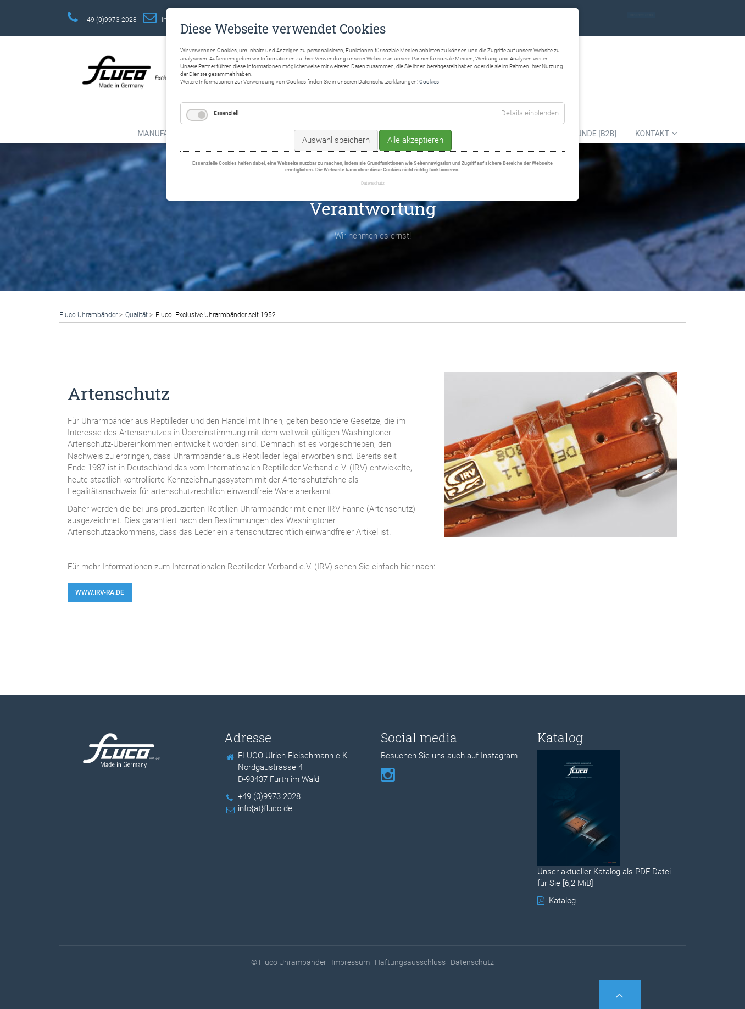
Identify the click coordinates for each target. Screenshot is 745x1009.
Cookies (429, 82)
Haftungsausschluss (410, 962)
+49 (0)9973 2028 (110, 20)
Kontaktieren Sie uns (641, 15)
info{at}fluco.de (265, 808)
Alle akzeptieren (415, 140)
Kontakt (652, 133)
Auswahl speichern (336, 140)
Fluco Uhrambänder (88, 315)
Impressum (350, 962)
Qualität (136, 315)
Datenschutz (472, 962)
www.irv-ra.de (99, 592)
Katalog (562, 901)
